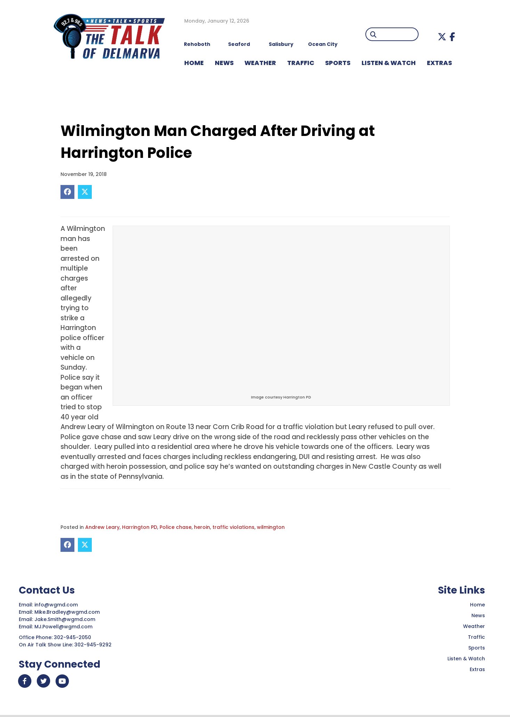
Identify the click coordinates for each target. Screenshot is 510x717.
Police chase (176, 527)
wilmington (271, 527)
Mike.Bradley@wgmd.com (67, 612)
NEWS (224, 62)
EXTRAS (439, 62)
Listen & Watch (466, 658)
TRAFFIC (300, 62)
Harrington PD (139, 527)
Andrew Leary (102, 527)
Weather (474, 626)
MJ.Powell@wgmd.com (64, 626)
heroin (202, 527)
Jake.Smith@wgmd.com (65, 619)
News (478, 615)
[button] (442, 36)
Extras (477, 669)
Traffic (476, 637)
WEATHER (260, 62)
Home (477, 604)
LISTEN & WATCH (389, 62)
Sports (337, 62)
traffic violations (233, 527)
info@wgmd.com (56, 604)
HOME (194, 62)
